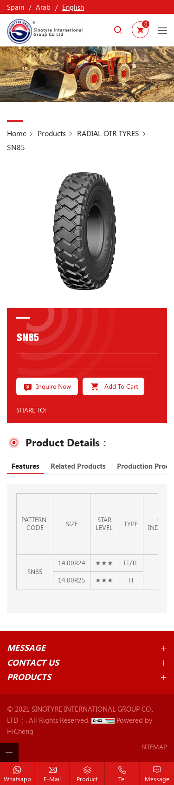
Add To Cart (121, 386)
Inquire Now (53, 386)
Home (16, 133)
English (73, 7)
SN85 (16, 147)
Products (52, 133)
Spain (15, 7)
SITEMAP (154, 746)
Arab (43, 7)
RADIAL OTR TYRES (108, 133)
